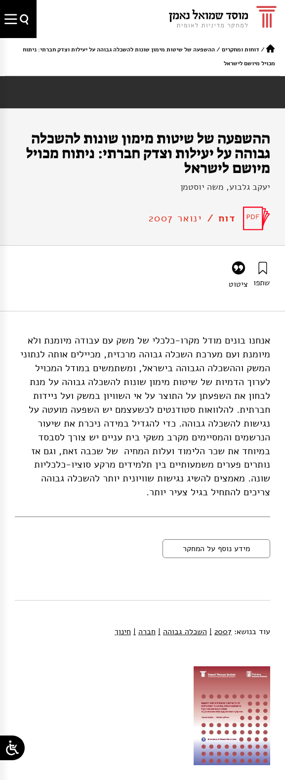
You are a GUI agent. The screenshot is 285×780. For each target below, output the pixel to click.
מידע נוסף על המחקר (216, 548)
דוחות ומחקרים (240, 49)
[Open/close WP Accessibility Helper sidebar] (12, 748)
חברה (144, 631)
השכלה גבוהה (182, 631)
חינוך (123, 631)
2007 (220, 631)
